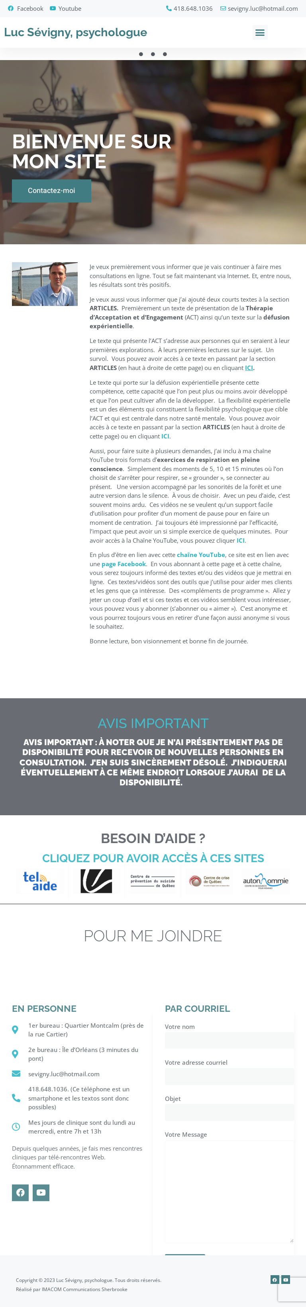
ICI (165, 442)
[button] (260, 32)
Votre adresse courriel (229, 1239)
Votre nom (229, 1203)
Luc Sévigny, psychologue (75, 32)
